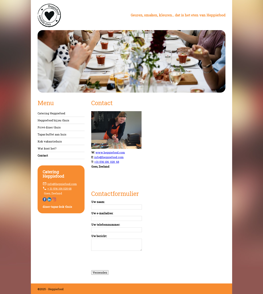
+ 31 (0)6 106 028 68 (59, 188)
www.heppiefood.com (110, 152)
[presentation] (116, 260)
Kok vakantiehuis (50, 141)
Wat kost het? (47, 148)
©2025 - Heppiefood (51, 289)
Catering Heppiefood (51, 113)
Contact (43, 155)
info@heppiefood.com (62, 184)
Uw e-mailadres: (102, 213)
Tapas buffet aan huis (52, 134)
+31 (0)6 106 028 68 (106, 162)
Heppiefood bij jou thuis (53, 120)
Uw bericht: (99, 236)
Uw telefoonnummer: (105, 224)
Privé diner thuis (49, 127)
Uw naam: (98, 202)
